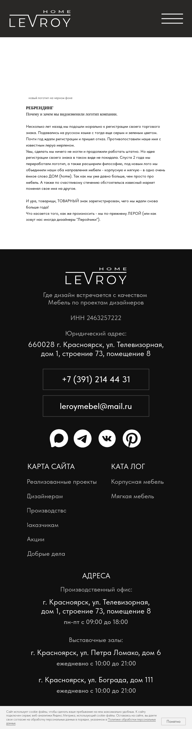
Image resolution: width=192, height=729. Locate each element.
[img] (40, 18)
